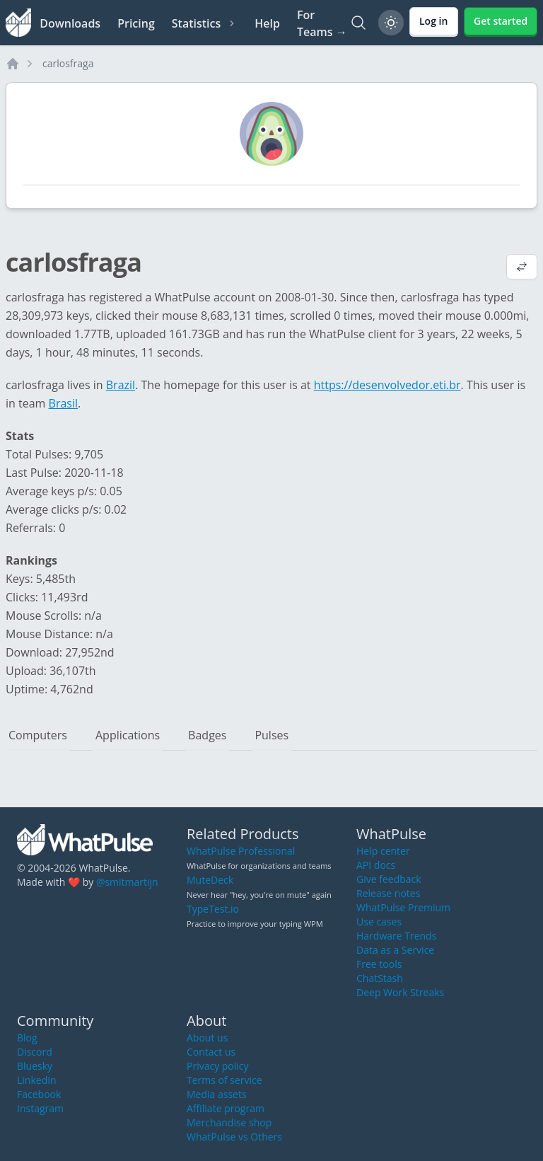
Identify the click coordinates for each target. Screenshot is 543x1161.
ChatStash (379, 978)
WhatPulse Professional (241, 850)
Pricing (136, 23)
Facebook (39, 1094)
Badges (207, 735)
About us (207, 1037)
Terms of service (224, 1080)
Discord (34, 1051)
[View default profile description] (521, 268)
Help (267, 23)
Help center (383, 850)
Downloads (70, 23)
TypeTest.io (213, 908)
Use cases (379, 921)
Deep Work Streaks (400, 992)
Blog (27, 1037)
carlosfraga (67, 63)
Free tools (379, 964)
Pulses (271, 735)
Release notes (388, 893)
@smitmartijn (127, 882)
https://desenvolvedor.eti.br (387, 385)
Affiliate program (225, 1108)
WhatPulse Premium (403, 907)
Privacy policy (218, 1066)
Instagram (40, 1108)
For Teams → (322, 23)
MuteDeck (210, 879)
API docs (375, 865)
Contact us (211, 1051)
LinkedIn (37, 1080)
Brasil (63, 403)
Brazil (120, 385)
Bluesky (34, 1066)
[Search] (358, 22)
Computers (37, 735)
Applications (127, 735)
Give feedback (388, 879)
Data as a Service (395, 950)
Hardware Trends (396, 935)
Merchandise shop (229, 1122)
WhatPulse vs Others (234, 1136)
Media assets (217, 1094)
